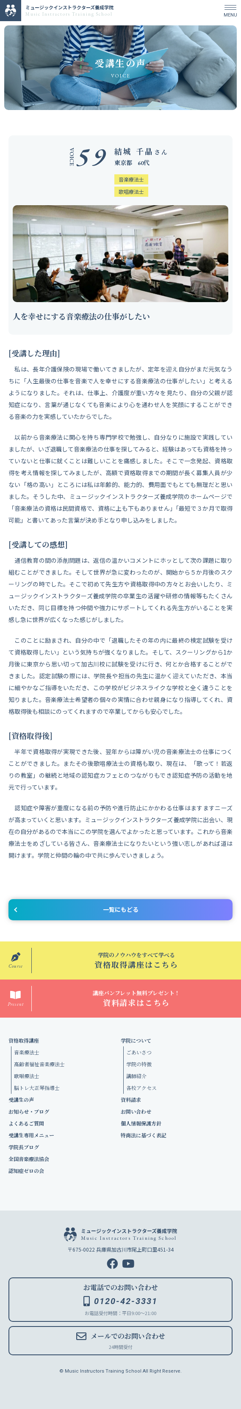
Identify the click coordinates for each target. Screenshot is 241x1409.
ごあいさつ (139, 1052)
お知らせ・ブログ (28, 1111)
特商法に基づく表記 (143, 1135)
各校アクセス (141, 1087)
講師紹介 (136, 1075)
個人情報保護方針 (141, 1123)
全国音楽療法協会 (28, 1158)
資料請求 (131, 1099)
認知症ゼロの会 (26, 1170)
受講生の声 (21, 1099)
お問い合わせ (136, 1111)
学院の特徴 (139, 1064)
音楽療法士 (26, 1052)
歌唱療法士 (26, 1075)
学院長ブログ (23, 1146)
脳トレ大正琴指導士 (37, 1087)
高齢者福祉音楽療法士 (39, 1064)
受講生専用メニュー (31, 1135)
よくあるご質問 (26, 1123)
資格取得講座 (23, 1040)
